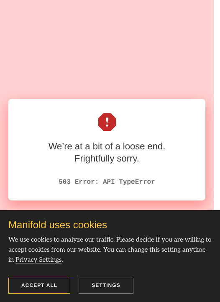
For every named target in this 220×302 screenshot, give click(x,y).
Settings (106, 285)
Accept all (39, 285)
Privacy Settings (38, 260)
